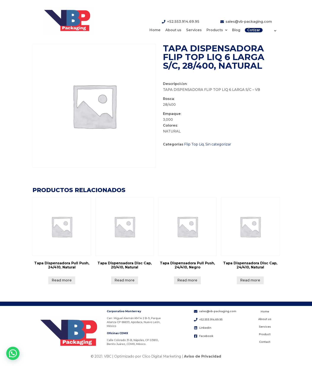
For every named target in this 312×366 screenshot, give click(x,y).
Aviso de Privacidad (202, 356)
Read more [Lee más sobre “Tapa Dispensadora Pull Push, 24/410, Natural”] (62, 280)
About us (173, 30)
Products (216, 30)
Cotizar (253, 30)
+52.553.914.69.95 (183, 22)
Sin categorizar (218, 144)
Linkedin (205, 327)
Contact (264, 341)
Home (155, 30)
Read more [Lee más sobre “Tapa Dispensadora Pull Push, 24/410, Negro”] (187, 280)
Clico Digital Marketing (161, 356)
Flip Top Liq (194, 144)
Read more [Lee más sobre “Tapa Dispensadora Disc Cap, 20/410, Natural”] (125, 280)
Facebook (206, 336)
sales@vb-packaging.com (249, 22)
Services (194, 30)
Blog (236, 30)
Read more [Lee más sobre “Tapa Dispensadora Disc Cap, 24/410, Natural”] (250, 280)
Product (265, 334)
